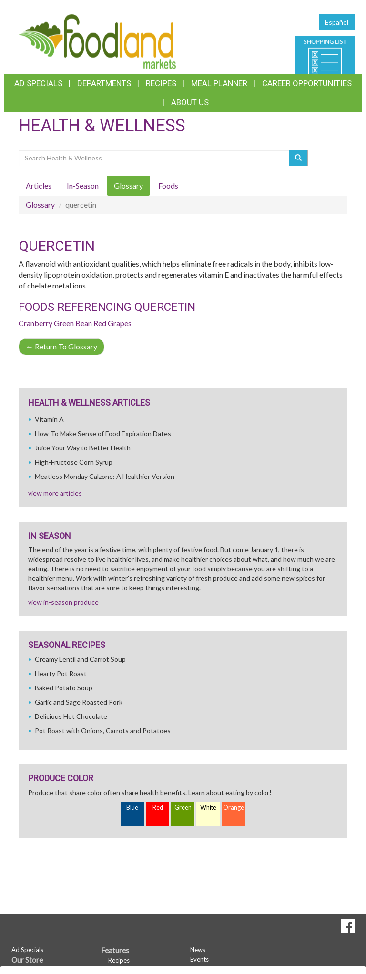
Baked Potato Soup (63, 688)
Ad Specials (38, 83)
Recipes (161, 83)
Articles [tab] (38, 185)
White (208, 807)
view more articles (55, 493)
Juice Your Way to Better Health (83, 448)
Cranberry (35, 323)
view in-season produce (63, 602)
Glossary (40, 204)
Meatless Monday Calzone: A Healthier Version (104, 476)
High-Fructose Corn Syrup (73, 462)
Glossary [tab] (128, 185)
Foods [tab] (168, 185)
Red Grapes (112, 323)
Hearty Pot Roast (61, 673)
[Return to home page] (97, 41)
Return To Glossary (61, 346)
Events (199, 959)
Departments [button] (104, 83)
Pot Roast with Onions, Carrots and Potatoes (103, 730)
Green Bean (73, 323)
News (197, 950)
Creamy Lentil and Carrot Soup (80, 659)
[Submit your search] (298, 158)
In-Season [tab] (83, 185)
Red (157, 807)
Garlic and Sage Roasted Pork (78, 702)
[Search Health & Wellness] (155, 158)
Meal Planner (219, 83)
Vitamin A (49, 419)
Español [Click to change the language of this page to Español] (336, 22)
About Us (190, 102)
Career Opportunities (307, 83)
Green (183, 807)
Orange (233, 807)
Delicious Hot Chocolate (71, 716)
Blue (132, 807)
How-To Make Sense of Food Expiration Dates (103, 433)
